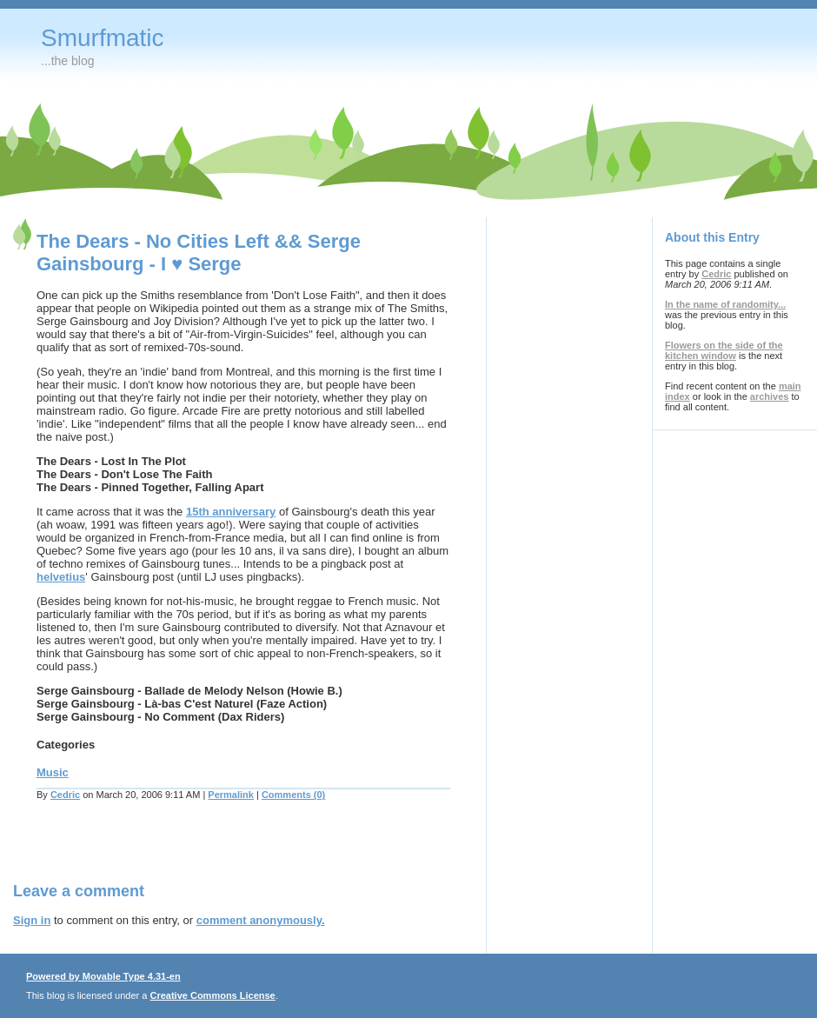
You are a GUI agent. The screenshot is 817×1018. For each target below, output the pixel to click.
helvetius (61, 576)
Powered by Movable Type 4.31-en (103, 976)
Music (53, 772)
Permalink (231, 794)
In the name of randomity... (725, 304)
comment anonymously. (260, 920)
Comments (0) (293, 794)
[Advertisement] (216, 852)
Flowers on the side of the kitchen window (724, 350)
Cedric (65, 794)
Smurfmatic (102, 37)
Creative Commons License (212, 995)
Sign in (31, 920)
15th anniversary (231, 511)
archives (769, 396)
